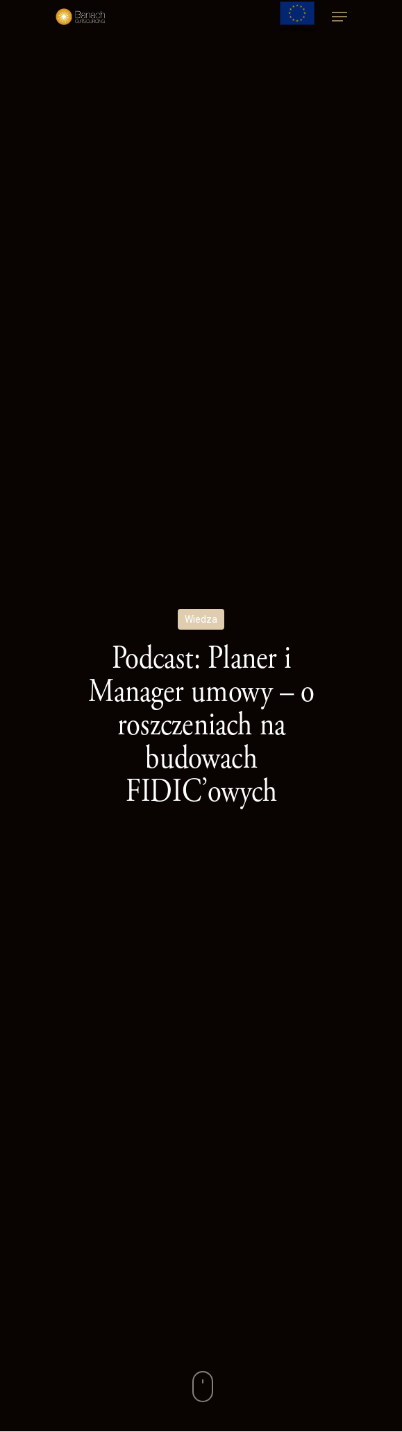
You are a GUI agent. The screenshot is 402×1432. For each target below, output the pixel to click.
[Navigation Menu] (339, 17)
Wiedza (201, 619)
